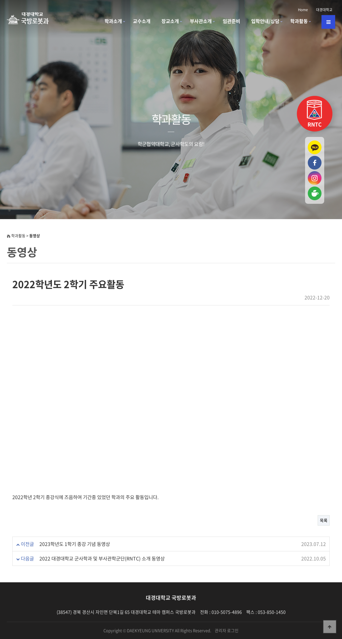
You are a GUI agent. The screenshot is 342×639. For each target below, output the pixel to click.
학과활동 (299, 21)
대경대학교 (324, 9)
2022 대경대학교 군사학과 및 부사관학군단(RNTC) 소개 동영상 (102, 558)
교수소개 (141, 21)
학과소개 (113, 21)
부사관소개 (201, 21)
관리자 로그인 (227, 630)
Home (303, 9)
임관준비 (231, 21)
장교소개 (170, 21)
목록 (323, 520)
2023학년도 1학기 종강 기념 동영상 (74, 544)
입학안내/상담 (265, 21)
